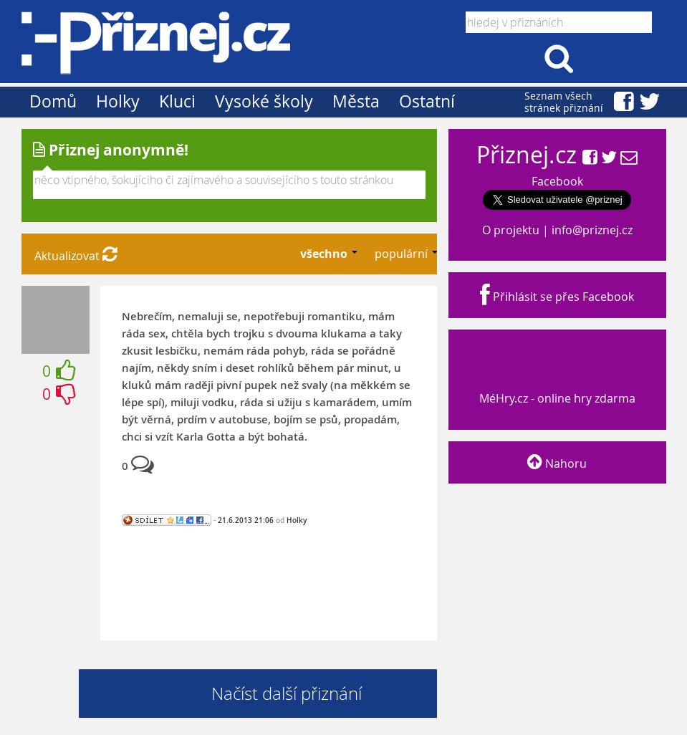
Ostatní (427, 101)
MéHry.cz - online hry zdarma (555, 385)
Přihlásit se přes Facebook (557, 296)
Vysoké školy (264, 101)
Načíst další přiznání (286, 693)
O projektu (510, 230)
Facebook (557, 181)
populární (403, 253)
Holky (118, 101)
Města (356, 101)
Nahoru (557, 463)
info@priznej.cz (592, 230)
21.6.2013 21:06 (246, 520)
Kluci (177, 101)
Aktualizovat (75, 256)
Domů (53, 101)
